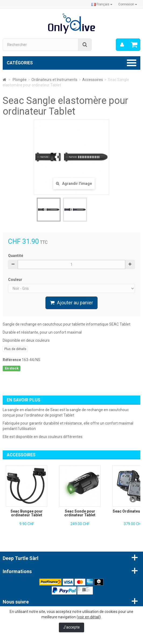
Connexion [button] (127, 4)
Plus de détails (15, 349)
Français (101, 4)
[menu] (122, 44)
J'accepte (71, 627)
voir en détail (88, 617)
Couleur (15, 279)
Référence (12, 360)
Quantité (15, 255)
